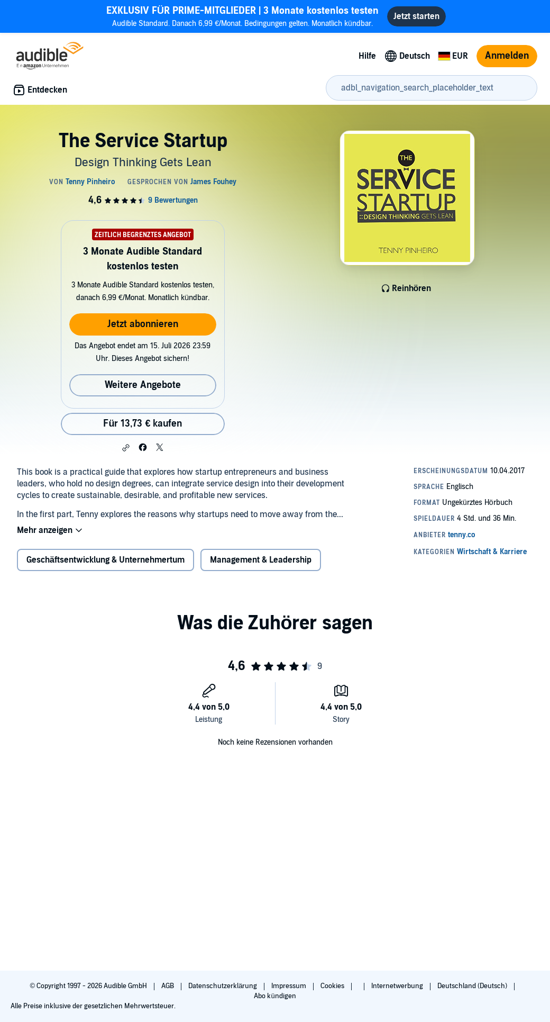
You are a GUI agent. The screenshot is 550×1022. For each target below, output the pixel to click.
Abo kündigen (275, 996)
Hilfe (367, 56)
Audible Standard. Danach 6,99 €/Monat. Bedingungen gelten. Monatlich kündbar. (242, 16)
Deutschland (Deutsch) (473, 986)
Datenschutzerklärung (223, 986)
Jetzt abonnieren (142, 324)
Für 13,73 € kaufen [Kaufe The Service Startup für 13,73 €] (142, 423)
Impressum (289, 986)
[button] (126, 448)
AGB (168, 986)
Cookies (333, 986)
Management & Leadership (260, 560)
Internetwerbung (398, 986)
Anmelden (507, 55)
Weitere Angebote (143, 385)
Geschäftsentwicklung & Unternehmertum (105, 560)
